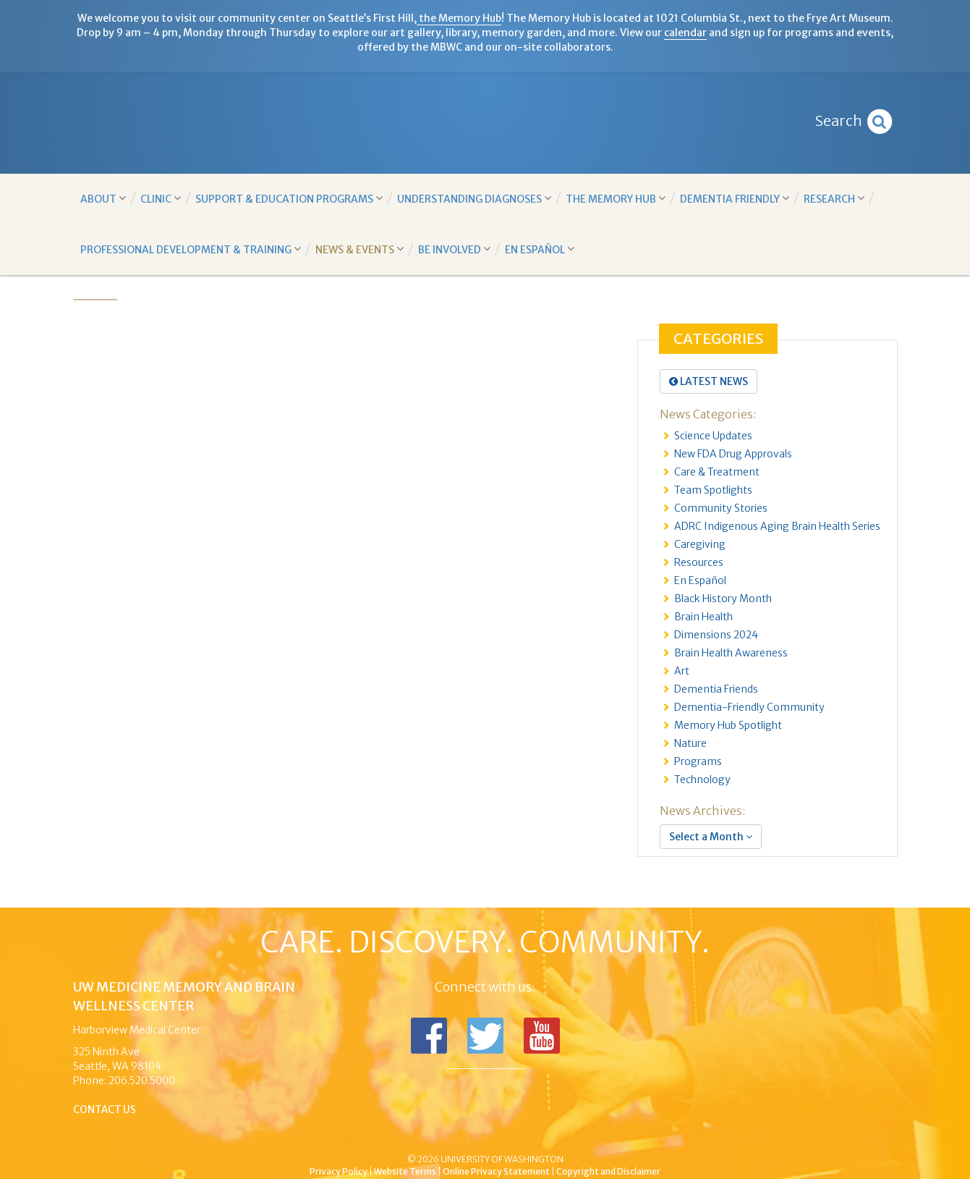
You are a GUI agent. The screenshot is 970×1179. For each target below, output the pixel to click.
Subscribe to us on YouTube (542, 1036)
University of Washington (547, 1135)
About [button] (103, 199)
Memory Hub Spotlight (728, 725)
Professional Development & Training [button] (190, 249)
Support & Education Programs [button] (289, 199)
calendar (685, 32)
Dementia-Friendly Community (749, 707)
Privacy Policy (338, 1171)
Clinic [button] (160, 199)
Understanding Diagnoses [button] (474, 199)
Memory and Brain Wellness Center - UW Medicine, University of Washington (485, 123)
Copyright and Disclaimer (608, 1171)
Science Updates (713, 435)
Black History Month (723, 598)
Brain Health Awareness (731, 652)
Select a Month (710, 836)
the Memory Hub (459, 18)
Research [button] (834, 199)
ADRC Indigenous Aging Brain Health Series (777, 526)
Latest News (708, 381)
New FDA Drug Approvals (733, 453)
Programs (698, 761)
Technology (702, 779)
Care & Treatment (717, 471)
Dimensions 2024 (716, 634)
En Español (700, 580)
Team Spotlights (713, 489)
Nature (690, 743)
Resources (698, 562)
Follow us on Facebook (429, 1036)
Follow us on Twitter (485, 1036)
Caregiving (700, 544)
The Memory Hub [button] (615, 199)
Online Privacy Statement (496, 1171)
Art (681, 670)
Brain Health (703, 616)
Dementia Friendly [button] (734, 199)
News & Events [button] (359, 249)
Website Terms (405, 1171)
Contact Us (105, 1109)
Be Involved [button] (454, 249)
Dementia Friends (716, 689)
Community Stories (720, 508)
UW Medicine (366, 1135)
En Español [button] (539, 249)
